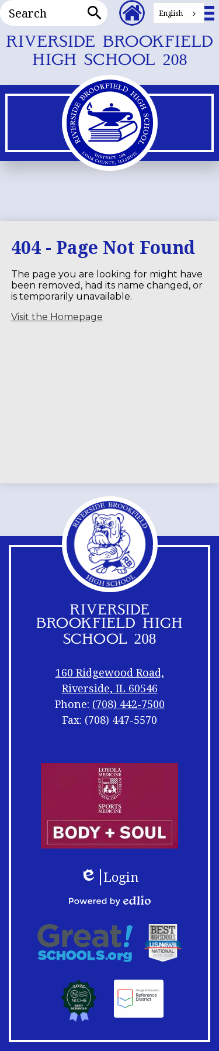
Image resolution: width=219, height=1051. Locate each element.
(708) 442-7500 (128, 704)
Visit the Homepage (57, 316)
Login (109, 877)
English (171, 13)
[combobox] (178, 12)
